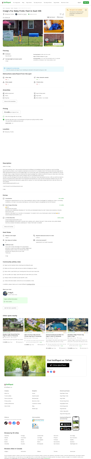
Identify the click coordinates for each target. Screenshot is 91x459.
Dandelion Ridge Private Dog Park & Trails (76, 335)
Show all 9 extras (8, 226)
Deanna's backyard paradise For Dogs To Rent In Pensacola (55, 335)
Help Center (7, 406)
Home (33, 393)
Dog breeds (56, 2)
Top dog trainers (48, 2)
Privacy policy (7, 401)
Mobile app (35, 408)
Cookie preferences (9, 403)
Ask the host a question (10, 308)
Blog (23, 2)
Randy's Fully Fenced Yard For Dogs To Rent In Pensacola (11, 335)
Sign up (86, 2)
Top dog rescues (38, 2)
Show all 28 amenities (9, 101)
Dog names (29, 2)
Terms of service (8, 398)
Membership (35, 398)
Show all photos (58, 44)
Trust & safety (7, 395)
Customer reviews (36, 403)
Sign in (79, 2)
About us (6, 393)
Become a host (64, 2)
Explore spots (35, 395)
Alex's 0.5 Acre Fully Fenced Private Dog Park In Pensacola (32, 335)
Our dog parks (16, 2)
